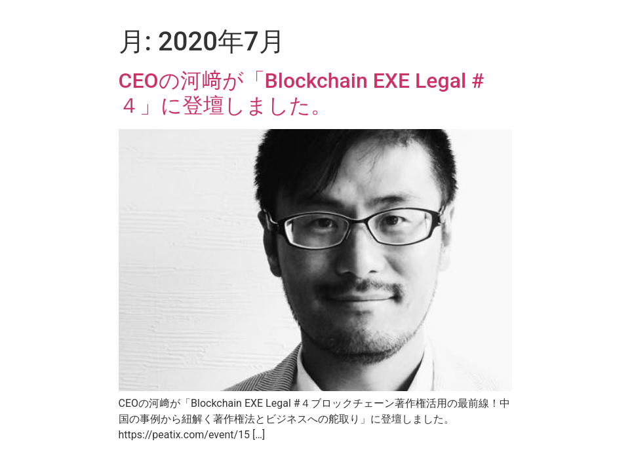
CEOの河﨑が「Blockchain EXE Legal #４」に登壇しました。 (301, 93)
